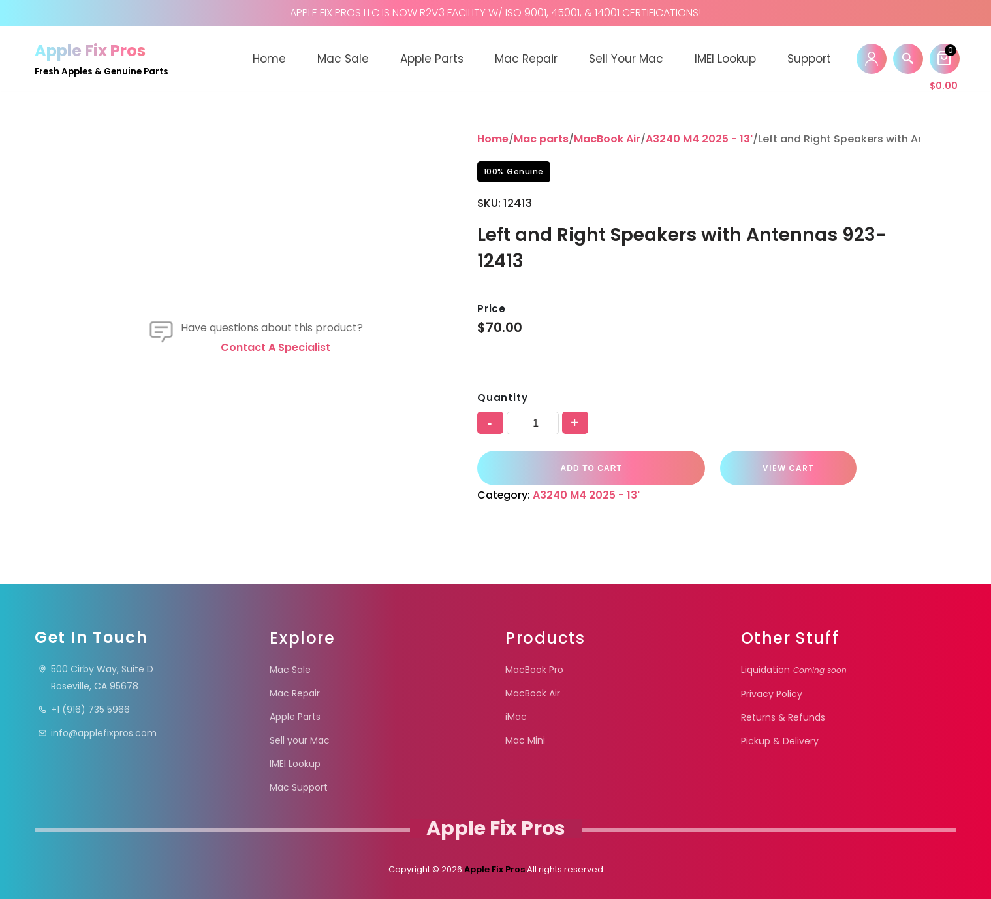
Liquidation (794, 669)
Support (809, 59)
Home (269, 59)
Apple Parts (432, 59)
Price (492, 309)
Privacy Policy (771, 693)
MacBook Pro (534, 669)
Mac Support (299, 787)
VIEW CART (770, 468)
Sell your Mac (626, 59)
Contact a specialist (275, 347)
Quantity (502, 397)
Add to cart (585, 468)
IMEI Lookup (725, 59)
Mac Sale (343, 59)
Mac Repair (526, 59)
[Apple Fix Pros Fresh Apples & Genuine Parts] (101, 58)
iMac (516, 716)
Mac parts (541, 138)
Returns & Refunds (783, 717)
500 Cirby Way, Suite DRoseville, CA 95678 (95, 677)
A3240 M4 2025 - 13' (699, 138)
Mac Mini (525, 740)
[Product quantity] (533, 423)
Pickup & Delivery (780, 740)
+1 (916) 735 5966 (84, 709)
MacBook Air (607, 138)
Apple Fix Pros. (494, 869)
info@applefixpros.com (97, 733)
